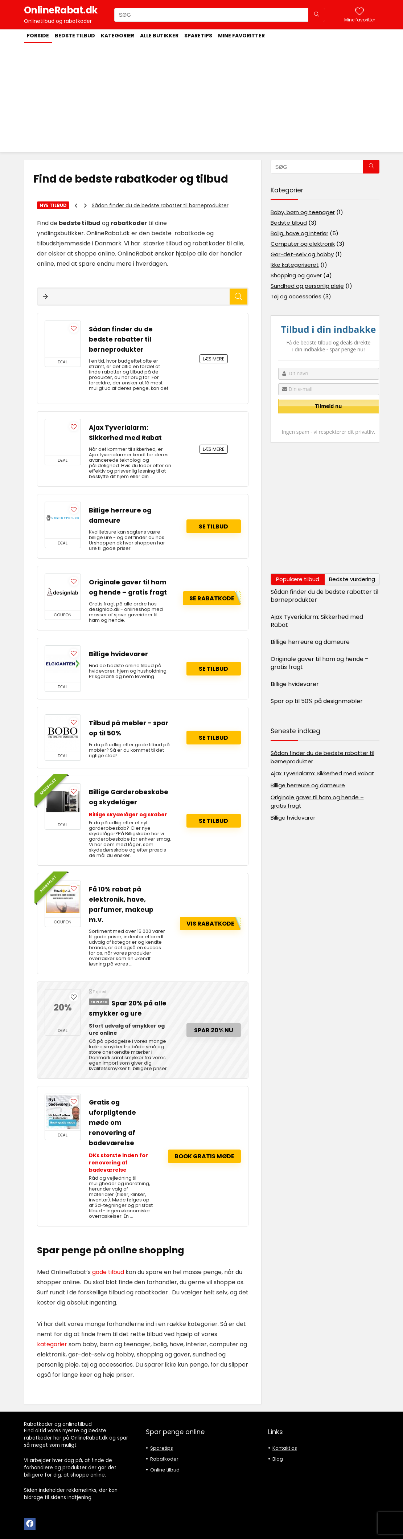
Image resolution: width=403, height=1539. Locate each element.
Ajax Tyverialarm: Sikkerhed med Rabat (317, 621)
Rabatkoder (164, 1459)
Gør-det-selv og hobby (302, 254)
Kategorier (117, 35)
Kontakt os (284, 1448)
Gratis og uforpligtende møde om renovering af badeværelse (112, 1122)
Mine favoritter (241, 35)
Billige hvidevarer (118, 654)
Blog (277, 1459)
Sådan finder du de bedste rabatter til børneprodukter (160, 205)
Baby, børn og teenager (303, 212)
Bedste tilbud (75, 35)
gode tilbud (107, 1272)
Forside (38, 35)
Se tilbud (213, 526)
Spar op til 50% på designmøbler (317, 701)
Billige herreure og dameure (310, 642)
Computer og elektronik (303, 244)
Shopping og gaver (296, 275)
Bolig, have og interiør (299, 233)
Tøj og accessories (296, 296)
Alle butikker (159, 35)
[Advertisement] (201, 97)
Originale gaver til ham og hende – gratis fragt (320, 663)
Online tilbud (165, 1469)
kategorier (52, 1344)
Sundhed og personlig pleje (307, 286)
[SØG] (316, 15)
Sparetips (198, 35)
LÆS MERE (214, 358)
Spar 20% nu (213, 1030)
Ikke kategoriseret (295, 265)
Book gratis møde (204, 1156)
